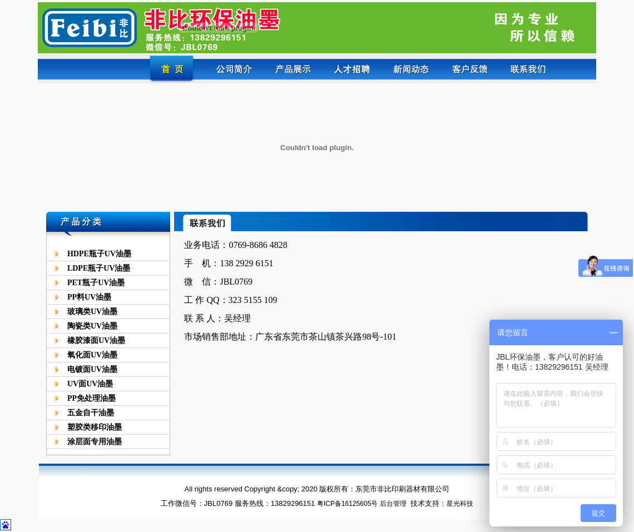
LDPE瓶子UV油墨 (99, 268)
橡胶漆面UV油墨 (96, 340)
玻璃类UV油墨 (92, 311)
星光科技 (460, 504)
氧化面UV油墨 (92, 355)
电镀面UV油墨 (92, 369)
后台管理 (393, 504)
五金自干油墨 (90, 413)
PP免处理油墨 (91, 398)
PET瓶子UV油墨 (96, 283)
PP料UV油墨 (89, 297)
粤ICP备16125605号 (347, 504)
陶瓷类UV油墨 (92, 326)
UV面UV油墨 (90, 384)
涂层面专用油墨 (94, 441)
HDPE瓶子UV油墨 (99, 254)
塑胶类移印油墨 (94, 427)
